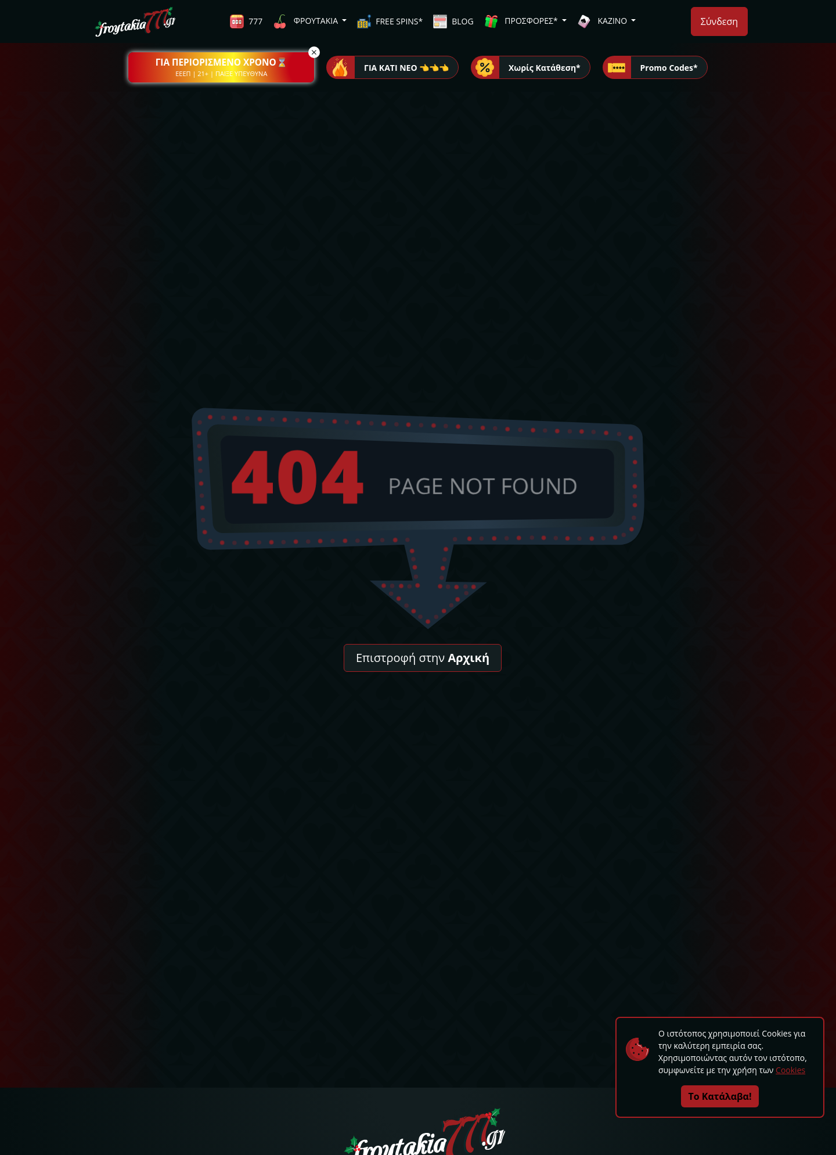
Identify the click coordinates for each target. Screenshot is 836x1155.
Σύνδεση (719, 21)
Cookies (790, 1069)
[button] (221, 67)
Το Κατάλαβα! (720, 1096)
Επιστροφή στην (422, 657)
